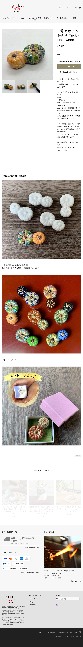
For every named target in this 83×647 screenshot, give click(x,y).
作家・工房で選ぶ (61, 18)
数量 (58, 54)
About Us (65, 8)
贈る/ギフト (48, 18)
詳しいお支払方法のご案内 (30, 572)
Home (59, 8)
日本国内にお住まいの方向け (69, 72)
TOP (40, 632)
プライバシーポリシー (49, 632)
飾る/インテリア (8, 18)
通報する (78, 455)
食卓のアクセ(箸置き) (35, 19)
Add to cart (69, 67)
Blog (71, 8)
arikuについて (76, 581)
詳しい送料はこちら (32, 547)
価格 (74, 18)
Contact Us (33, 605)
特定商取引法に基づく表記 (65, 632)
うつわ (21, 18)
